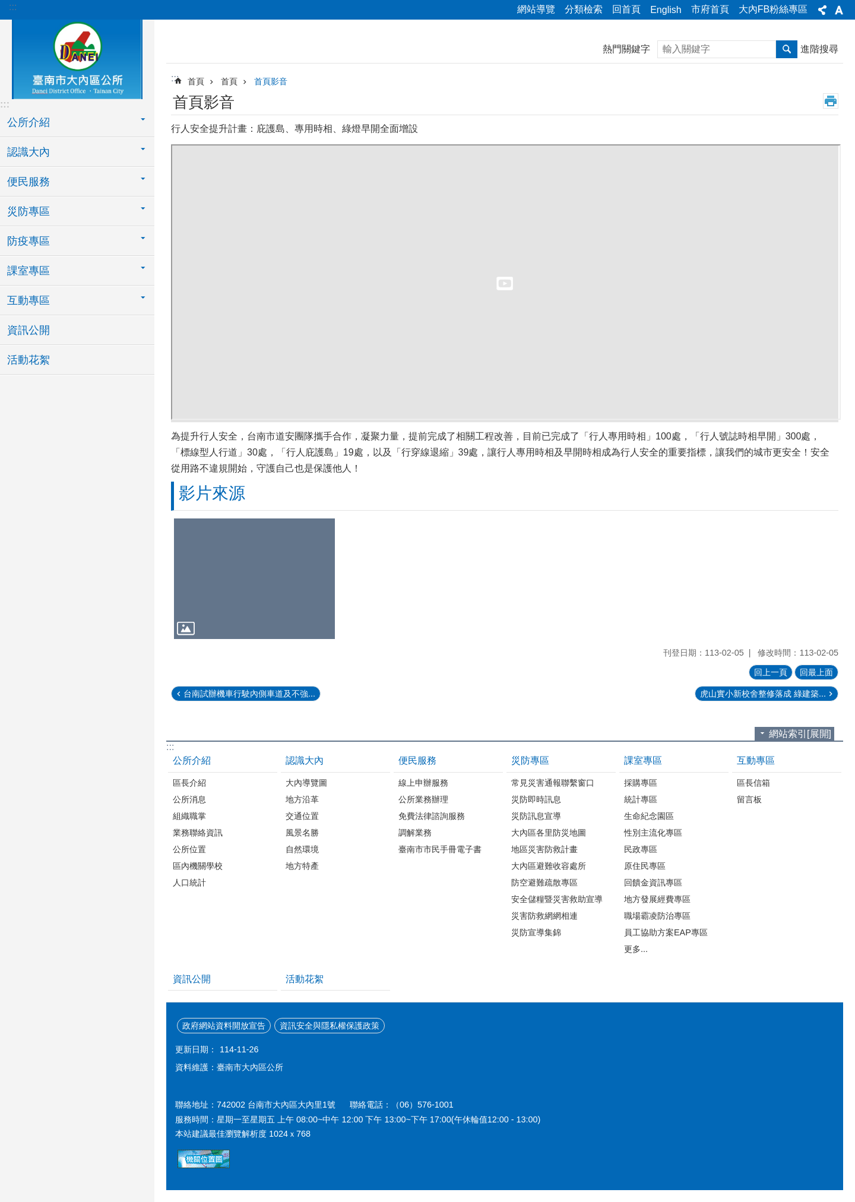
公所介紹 (192, 760)
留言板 (749, 799)
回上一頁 (770, 672)
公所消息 (189, 799)
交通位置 (302, 816)
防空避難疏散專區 (544, 882)
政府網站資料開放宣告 (223, 1025)
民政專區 (640, 849)
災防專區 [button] (28, 211)
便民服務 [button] (28, 182)
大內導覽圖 (306, 782)
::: (13, 7)
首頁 (196, 81)
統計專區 (640, 799)
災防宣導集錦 (536, 932)
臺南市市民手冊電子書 (440, 849)
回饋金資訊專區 (653, 882)
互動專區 (756, 760)
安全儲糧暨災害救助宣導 (557, 899)
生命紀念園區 (649, 816)
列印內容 (830, 101)
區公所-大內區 (77, 57)
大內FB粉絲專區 (773, 9)
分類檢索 (584, 9)
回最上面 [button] (816, 672)
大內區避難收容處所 (548, 866)
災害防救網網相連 (544, 916)
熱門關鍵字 (626, 49)
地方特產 (302, 866)
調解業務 (415, 832)
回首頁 (626, 9)
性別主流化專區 (653, 832)
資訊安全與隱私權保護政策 (329, 1025)
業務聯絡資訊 (198, 832)
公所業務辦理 (423, 799)
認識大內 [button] (28, 152)
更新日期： (196, 1049)
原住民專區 (645, 866)
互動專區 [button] (28, 300)
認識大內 (305, 760)
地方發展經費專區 (657, 899)
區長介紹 (189, 782)
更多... (636, 949)
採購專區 (640, 782)
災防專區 (530, 760)
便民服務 (417, 760)
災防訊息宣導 (536, 816)
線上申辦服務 (423, 782)
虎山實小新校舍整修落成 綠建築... (763, 693)
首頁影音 (270, 81)
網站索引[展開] (800, 734)
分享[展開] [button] (822, 10)
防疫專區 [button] (28, 241)
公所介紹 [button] (28, 122)
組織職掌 (189, 816)
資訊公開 (28, 330)
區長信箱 (753, 782)
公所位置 (189, 849)
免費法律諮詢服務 (431, 816)
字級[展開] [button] (839, 10)
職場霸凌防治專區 (657, 916)
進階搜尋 (819, 49)
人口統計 (189, 882)
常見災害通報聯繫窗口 (552, 782)
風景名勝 (302, 832)
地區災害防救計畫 (544, 849)
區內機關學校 (198, 866)
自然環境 (302, 849)
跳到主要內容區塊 (6, 6)
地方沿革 (302, 799)
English (665, 10)
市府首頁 (710, 9)
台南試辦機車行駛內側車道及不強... (249, 693)
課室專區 (643, 760)
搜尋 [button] (786, 49)
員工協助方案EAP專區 (666, 932)
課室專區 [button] (28, 271)
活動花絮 (28, 360)
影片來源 (212, 493)
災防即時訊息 (536, 799)
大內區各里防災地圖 (548, 832)
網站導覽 (536, 9)
